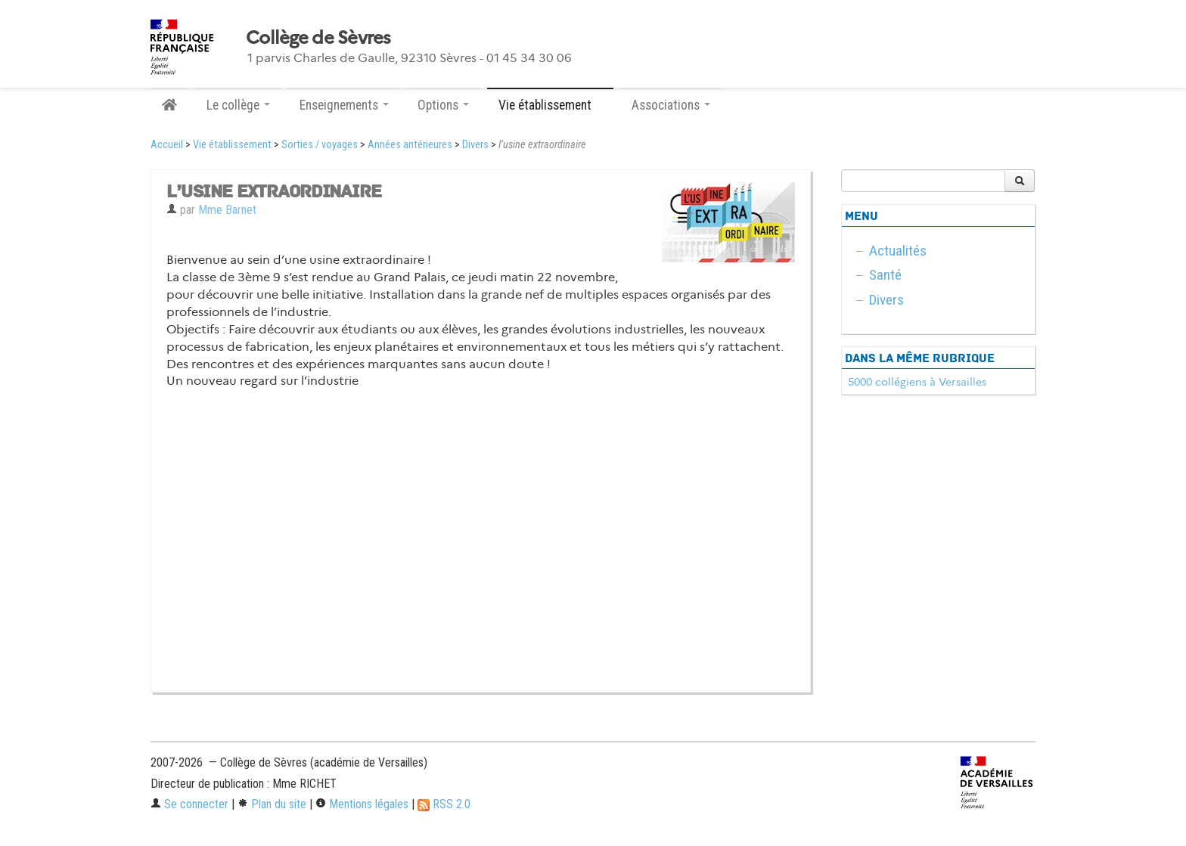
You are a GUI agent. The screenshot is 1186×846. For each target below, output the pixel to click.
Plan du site (272, 804)
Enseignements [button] (344, 105)
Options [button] (443, 105)
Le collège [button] (238, 105)
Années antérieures (410, 144)
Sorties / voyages (319, 144)
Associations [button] (671, 105)
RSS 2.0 (444, 804)
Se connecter (189, 804)
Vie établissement (232, 144)
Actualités (898, 250)
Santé (885, 275)
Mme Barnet (227, 210)
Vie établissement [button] (550, 105)
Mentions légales (361, 804)
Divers (475, 144)
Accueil (167, 144)
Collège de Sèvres (318, 37)
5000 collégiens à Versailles (917, 382)
